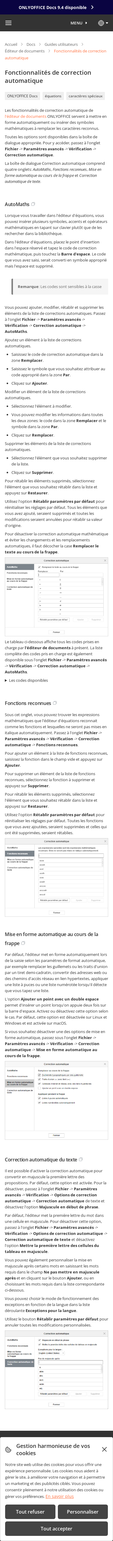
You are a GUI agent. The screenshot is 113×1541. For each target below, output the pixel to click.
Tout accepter (56, 1528)
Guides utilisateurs (61, 44)
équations (53, 96)
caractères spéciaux (85, 96)
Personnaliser (83, 1511)
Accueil (11, 44)
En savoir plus (60, 1496)
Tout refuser (30, 1511)
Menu (77, 23)
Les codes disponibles (28, 680)
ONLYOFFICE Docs (22, 96)
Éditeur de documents (25, 51)
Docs (31, 44)
